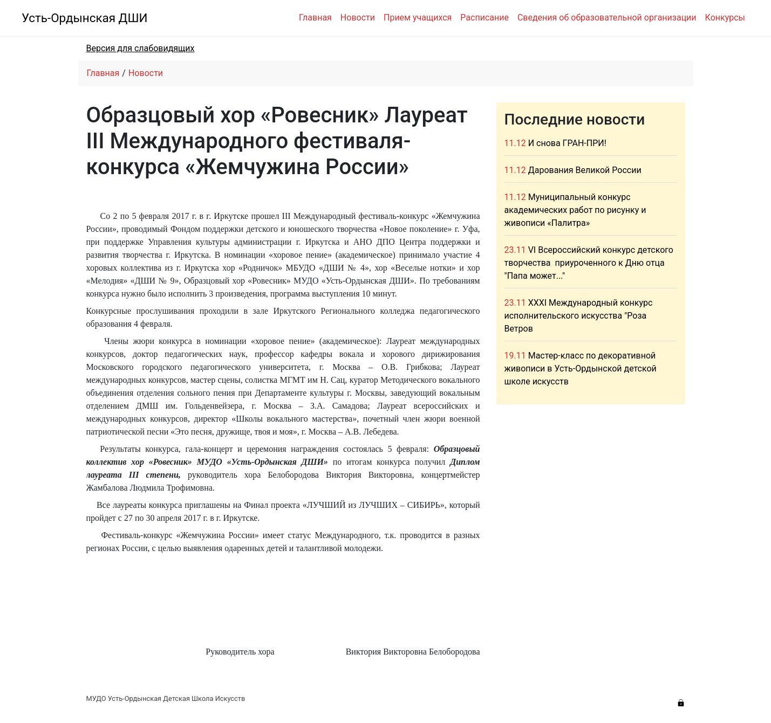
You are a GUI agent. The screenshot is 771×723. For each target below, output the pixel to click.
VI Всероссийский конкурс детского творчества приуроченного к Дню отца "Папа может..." (588, 263)
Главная (315, 17)
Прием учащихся (418, 17)
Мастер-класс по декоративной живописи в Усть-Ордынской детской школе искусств (580, 368)
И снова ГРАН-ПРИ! (567, 143)
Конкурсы (725, 17)
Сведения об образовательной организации (607, 17)
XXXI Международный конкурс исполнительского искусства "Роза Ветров (578, 316)
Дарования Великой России (585, 170)
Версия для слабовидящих (140, 48)
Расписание (484, 17)
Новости (357, 17)
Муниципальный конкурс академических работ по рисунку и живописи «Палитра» (575, 210)
